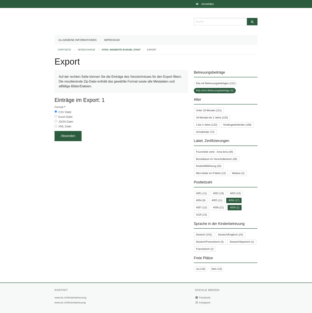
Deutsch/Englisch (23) (230, 234)
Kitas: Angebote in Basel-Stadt (121, 49)
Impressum (112, 39)
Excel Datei (65, 116)
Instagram (203, 302)
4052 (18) (218, 193)
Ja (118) (200, 268)
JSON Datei (65, 121)
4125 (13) (201, 214)
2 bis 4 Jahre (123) (206, 124)
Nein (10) (216, 268)
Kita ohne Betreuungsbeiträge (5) (215, 90)
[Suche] (252, 21)
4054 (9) (201, 200)
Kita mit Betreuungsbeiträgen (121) (215, 83)
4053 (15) (235, 193)
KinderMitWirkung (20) (208, 165)
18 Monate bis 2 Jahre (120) (212, 117)
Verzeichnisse (86, 49)
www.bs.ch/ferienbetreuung (71, 302)
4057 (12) (201, 207)
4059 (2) (234, 207)
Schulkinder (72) (205, 131)
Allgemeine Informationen (77, 39)
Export (151, 49)
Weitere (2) (238, 173)
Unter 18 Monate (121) (209, 110)
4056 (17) (233, 200)
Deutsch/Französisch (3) (210, 241)
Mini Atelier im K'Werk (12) (211, 173)
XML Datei (64, 126)
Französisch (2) (205, 248)
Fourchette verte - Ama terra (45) (214, 151)
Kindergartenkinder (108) (237, 124)
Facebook (203, 297)
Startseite (64, 49)
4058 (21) (218, 207)
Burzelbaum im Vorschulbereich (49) (216, 158)
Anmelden (207, 4)
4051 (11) (201, 193)
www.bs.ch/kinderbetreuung (71, 297)
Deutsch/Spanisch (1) (242, 241)
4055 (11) (217, 200)
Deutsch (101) (204, 234)
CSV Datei (64, 112)
